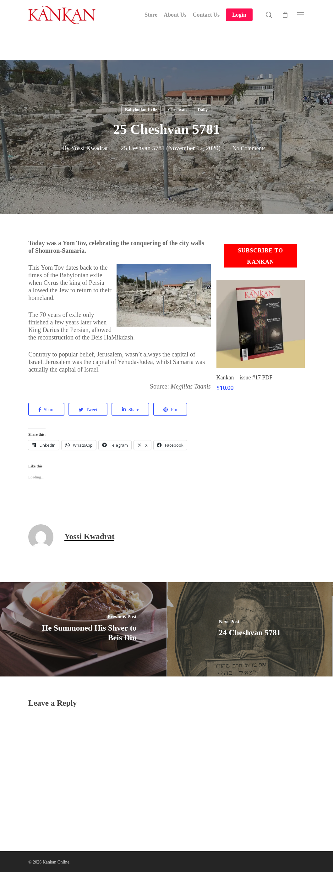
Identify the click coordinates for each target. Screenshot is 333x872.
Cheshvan (177, 110)
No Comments (249, 148)
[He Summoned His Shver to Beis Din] (83, 629)
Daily (203, 110)
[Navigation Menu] (301, 20)
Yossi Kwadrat (86, 148)
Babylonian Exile (141, 110)
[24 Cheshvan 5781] (249, 629)
